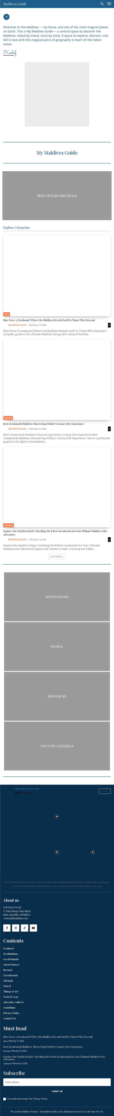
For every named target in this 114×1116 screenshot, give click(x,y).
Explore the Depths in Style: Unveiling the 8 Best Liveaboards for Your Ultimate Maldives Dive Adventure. (54, 1058)
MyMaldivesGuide (17, 324)
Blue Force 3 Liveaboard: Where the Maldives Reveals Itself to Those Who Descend (49, 320)
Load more (57, 556)
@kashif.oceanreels (27, 788)
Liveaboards (8, 525)
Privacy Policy (40, 1099)
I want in (57, 1091)
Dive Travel (8, 418)
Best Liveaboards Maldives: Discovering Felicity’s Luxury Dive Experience (43, 423)
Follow (104, 791)
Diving (6, 314)
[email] (57, 1082)
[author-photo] (5, 325)
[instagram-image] (21, 817)
